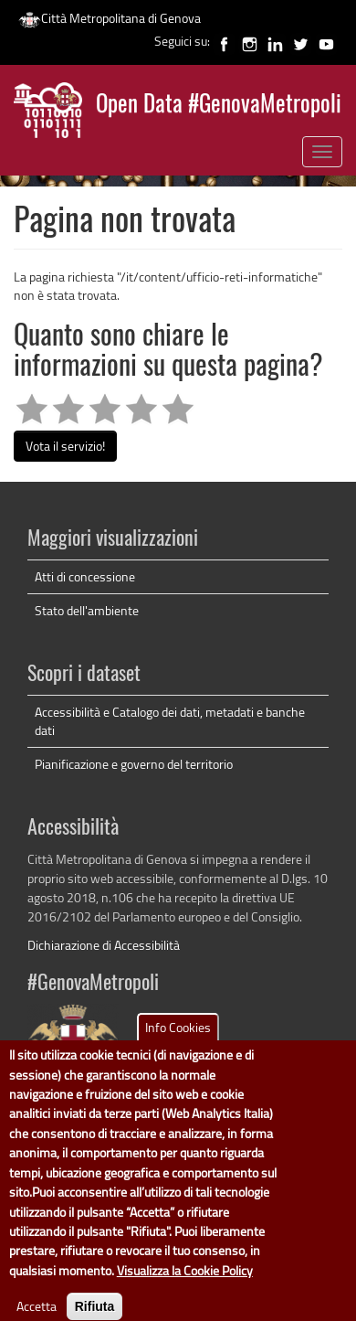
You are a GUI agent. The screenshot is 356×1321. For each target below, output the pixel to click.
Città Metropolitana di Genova (109, 18)
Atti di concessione (85, 576)
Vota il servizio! (65, 445)
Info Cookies (178, 1042)
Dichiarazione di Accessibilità (103, 944)
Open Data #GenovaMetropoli (218, 105)
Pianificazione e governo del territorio (134, 763)
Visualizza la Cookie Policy (185, 1285)
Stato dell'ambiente (87, 610)
